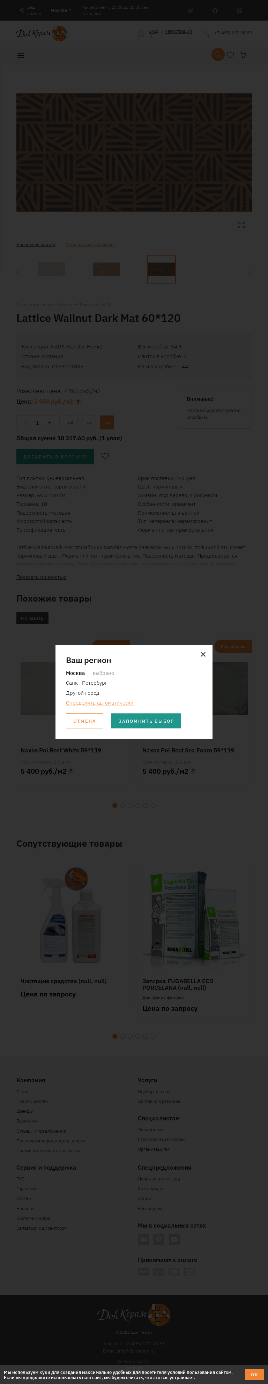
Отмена (84, 721)
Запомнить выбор (146, 721)
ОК (255, 1374)
